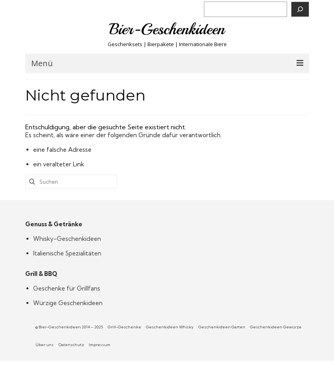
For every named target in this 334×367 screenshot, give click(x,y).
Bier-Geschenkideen (167, 29)
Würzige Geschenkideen (68, 303)
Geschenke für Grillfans (66, 288)
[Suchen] (300, 9)
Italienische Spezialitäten (67, 253)
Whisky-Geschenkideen (67, 238)
